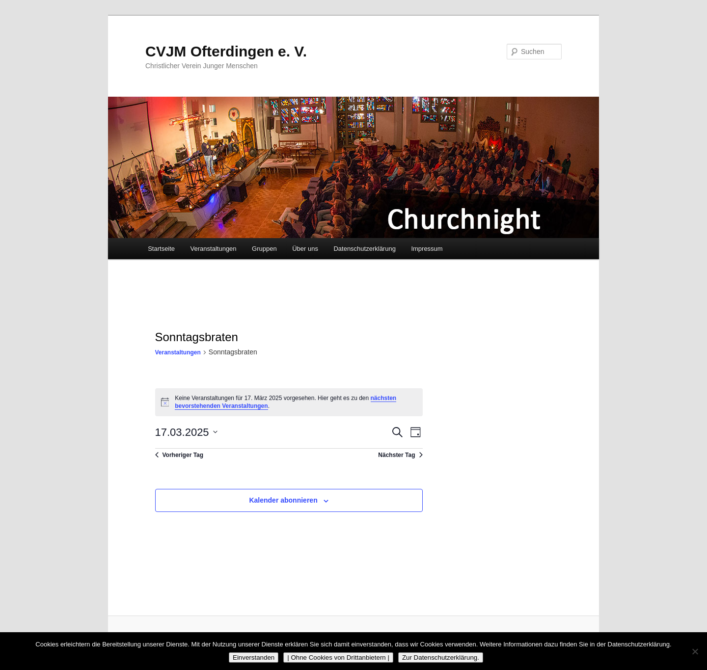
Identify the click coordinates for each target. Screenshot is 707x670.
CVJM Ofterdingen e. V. (226, 51)
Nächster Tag (400, 455)
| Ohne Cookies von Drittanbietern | (338, 657)
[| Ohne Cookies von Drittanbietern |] (695, 651)
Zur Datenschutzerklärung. (440, 657)
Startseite (161, 248)
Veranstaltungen (213, 248)
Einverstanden (253, 657)
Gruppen (264, 248)
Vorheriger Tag (179, 455)
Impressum (426, 248)
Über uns (305, 248)
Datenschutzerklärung (364, 248)
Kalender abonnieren (283, 500)
